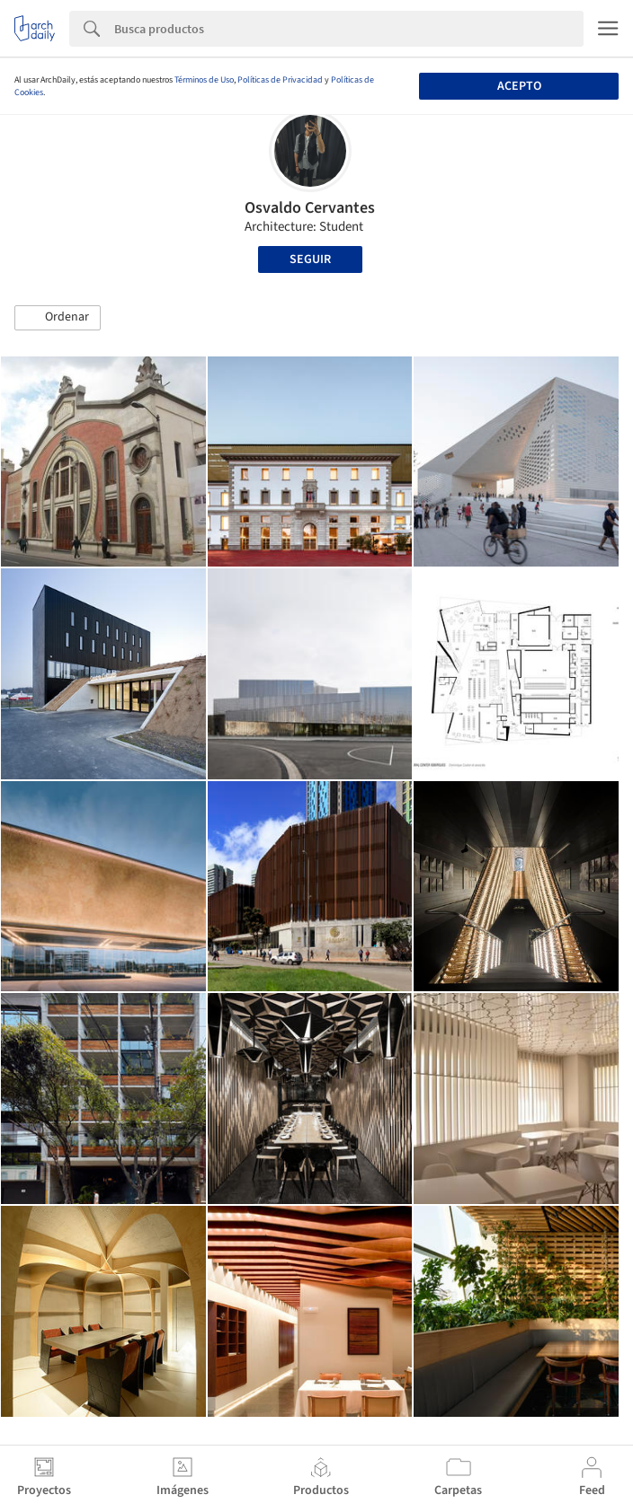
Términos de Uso (204, 80)
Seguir (310, 259)
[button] (57, 317)
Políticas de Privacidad (280, 80)
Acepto (519, 86)
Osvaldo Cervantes (310, 208)
